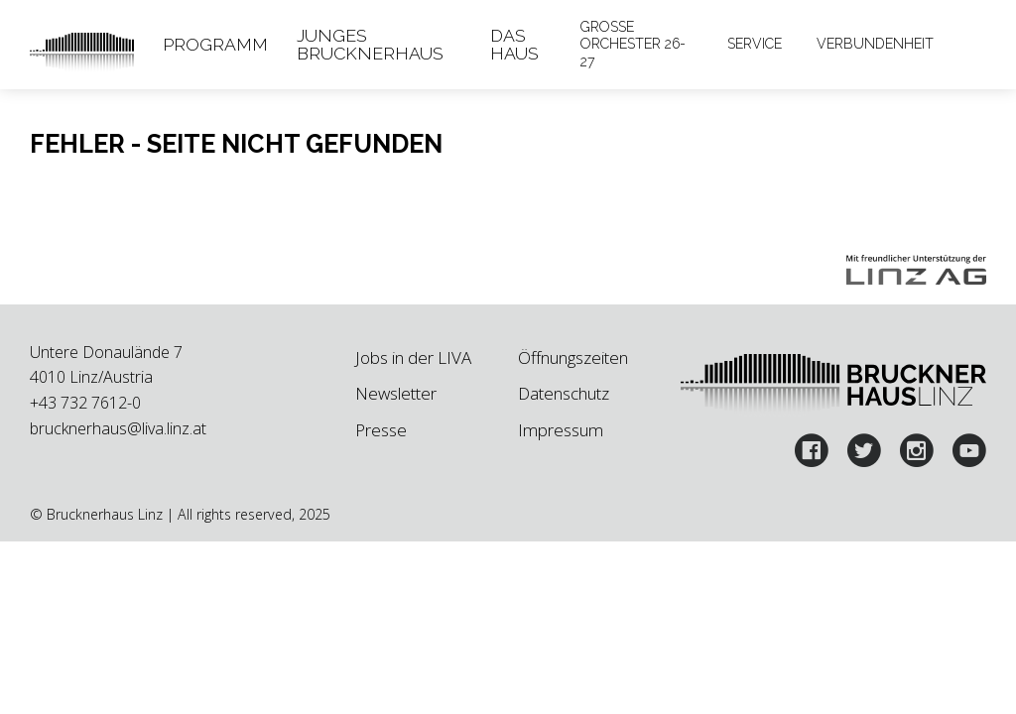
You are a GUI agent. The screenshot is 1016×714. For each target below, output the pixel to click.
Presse (381, 429)
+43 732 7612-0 (85, 403)
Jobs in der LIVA (413, 357)
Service (754, 44)
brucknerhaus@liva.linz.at (118, 428)
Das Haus (514, 44)
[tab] (216, 44)
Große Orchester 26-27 (633, 44)
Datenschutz (563, 393)
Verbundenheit (875, 44)
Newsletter (396, 393)
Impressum (560, 429)
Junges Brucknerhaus (370, 44)
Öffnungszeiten (573, 357)
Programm (215, 44)
